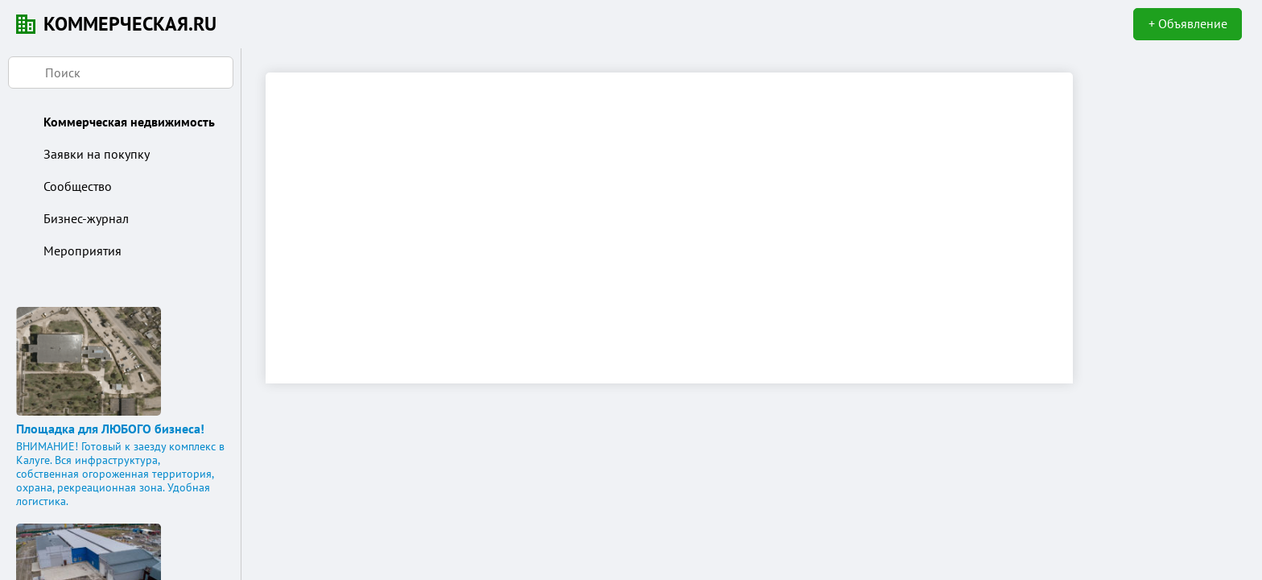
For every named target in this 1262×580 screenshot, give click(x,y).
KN (25, 24)
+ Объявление (1188, 23)
